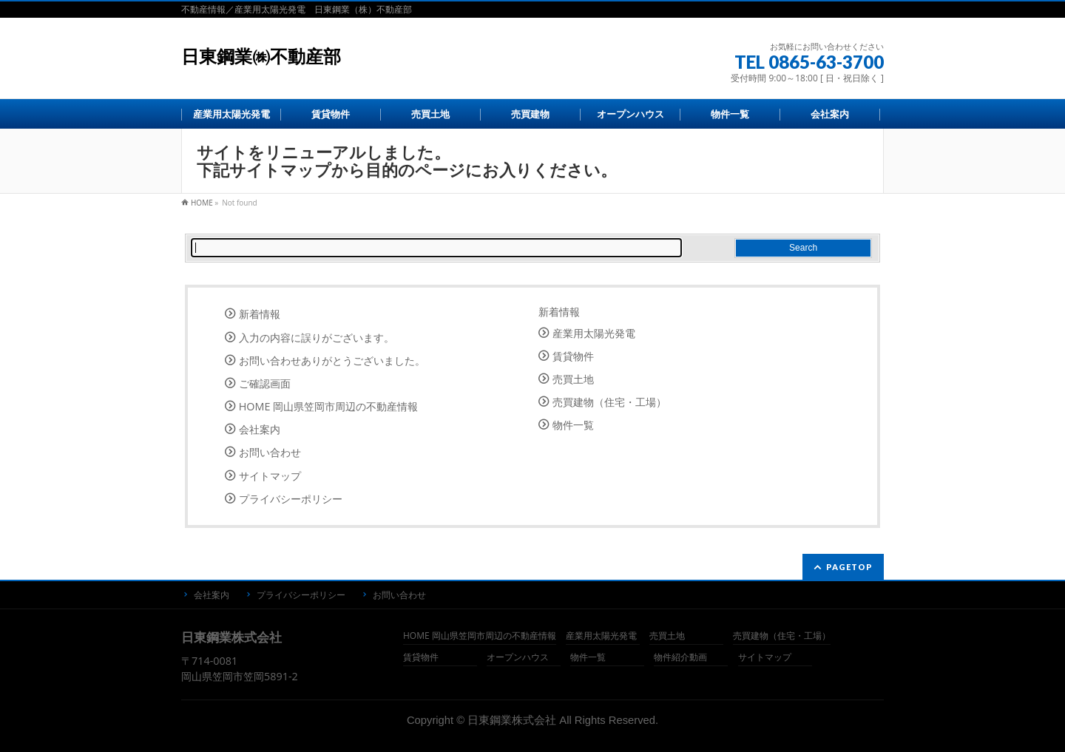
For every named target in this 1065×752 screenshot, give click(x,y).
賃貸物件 (573, 356)
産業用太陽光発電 (593, 333)
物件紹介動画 (680, 657)
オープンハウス (518, 657)
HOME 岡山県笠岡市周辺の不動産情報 (328, 406)
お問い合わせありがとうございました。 (332, 360)
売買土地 (573, 379)
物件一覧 (573, 425)
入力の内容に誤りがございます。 (316, 338)
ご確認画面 (265, 383)
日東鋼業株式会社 (511, 720)
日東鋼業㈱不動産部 (261, 57)
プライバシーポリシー (290, 499)
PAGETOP (849, 567)
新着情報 (259, 314)
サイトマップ (270, 476)
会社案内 (259, 429)
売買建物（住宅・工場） (609, 402)
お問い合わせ (270, 452)
